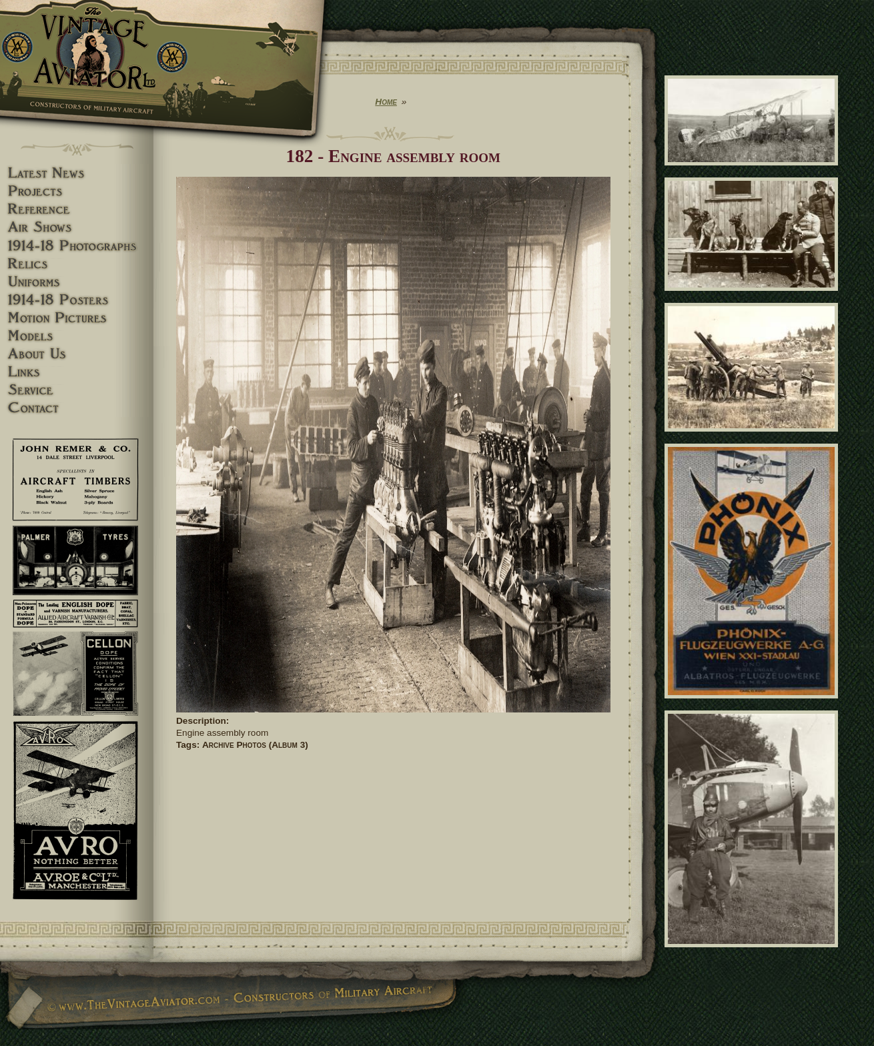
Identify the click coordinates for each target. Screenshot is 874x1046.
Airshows (76, 227)
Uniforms (76, 282)
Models (76, 336)
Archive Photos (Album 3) (255, 745)
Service (76, 390)
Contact (76, 408)
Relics (76, 264)
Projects (76, 191)
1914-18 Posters (76, 300)
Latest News (76, 173)
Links (76, 372)
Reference (76, 209)
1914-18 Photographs (76, 246)
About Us (76, 354)
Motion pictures (76, 318)
